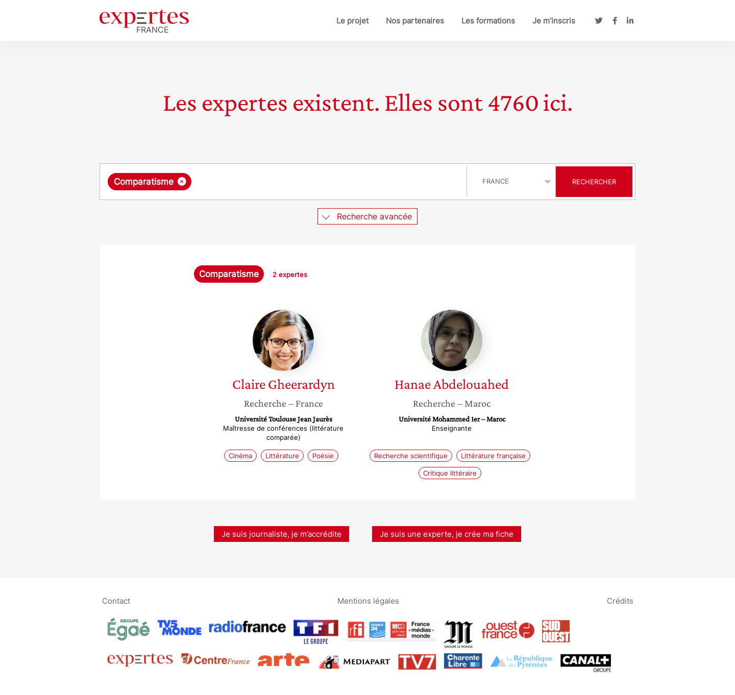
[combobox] (285, 181)
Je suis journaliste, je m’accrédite (281, 534)
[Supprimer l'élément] (182, 181)
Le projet (352, 21)
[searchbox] (299, 182)
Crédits (620, 600)
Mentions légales (368, 600)
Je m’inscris (553, 21)
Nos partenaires (415, 21)
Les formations (488, 21)
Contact (116, 600)
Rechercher (594, 182)
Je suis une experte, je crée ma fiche (446, 534)
